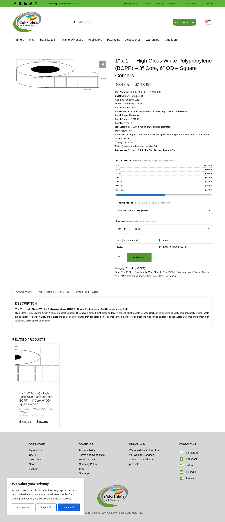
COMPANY (158, 3)
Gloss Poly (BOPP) (135, 268)
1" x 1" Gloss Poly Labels (134, 272)
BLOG (147, 3)
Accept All (68, 507)
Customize (23, 507)
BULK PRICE (144, 160)
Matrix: (137, 221)
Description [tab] (24, 292)
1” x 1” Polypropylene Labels (129, 276)
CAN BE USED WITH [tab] (87, 292)
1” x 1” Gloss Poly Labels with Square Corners (186, 272)
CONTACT (171, 3)
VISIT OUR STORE (184, 23)
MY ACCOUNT (130, 3)
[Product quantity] (120, 256)
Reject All (46, 507)
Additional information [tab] (54, 292)
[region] (45, 496)
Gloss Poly (150, 276)
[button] (102, 64)
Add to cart (139, 257)
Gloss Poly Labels (166, 276)
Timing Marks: (144, 202)
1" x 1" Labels (155, 272)
